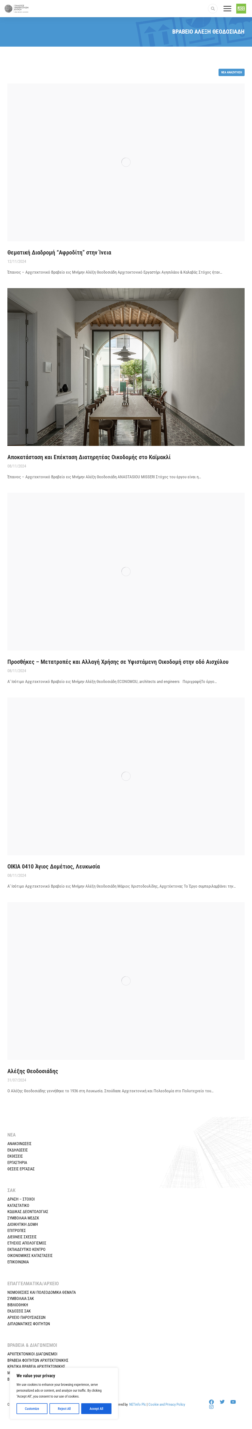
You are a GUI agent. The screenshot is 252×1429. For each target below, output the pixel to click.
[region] (64, 1393)
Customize (32, 1409)
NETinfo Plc (137, 1404)
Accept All (96, 1409)
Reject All (64, 1409)
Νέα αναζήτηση (231, 72)
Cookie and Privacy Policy (166, 1404)
